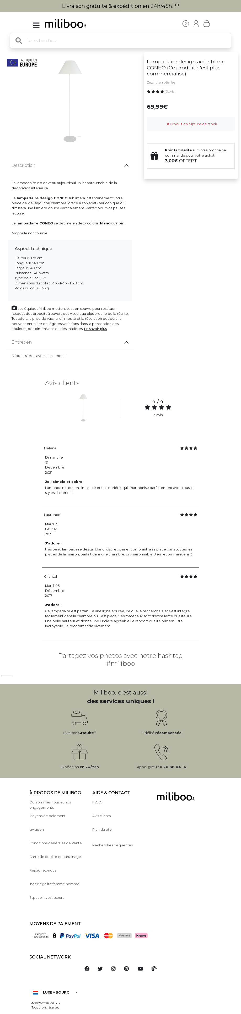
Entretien (22, 342)
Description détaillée (161, 82)
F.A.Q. (97, 802)
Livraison (36, 829)
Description (23, 165)
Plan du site (102, 829)
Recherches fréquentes (112, 845)
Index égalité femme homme (54, 884)
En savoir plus (95, 329)
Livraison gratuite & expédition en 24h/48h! (120, 6)
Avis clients (101, 816)
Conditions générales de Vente (55, 843)
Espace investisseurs (46, 898)
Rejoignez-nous (42, 870)
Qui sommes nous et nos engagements (50, 804)
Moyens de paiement (47, 816)
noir (120, 223)
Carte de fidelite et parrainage (55, 857)
